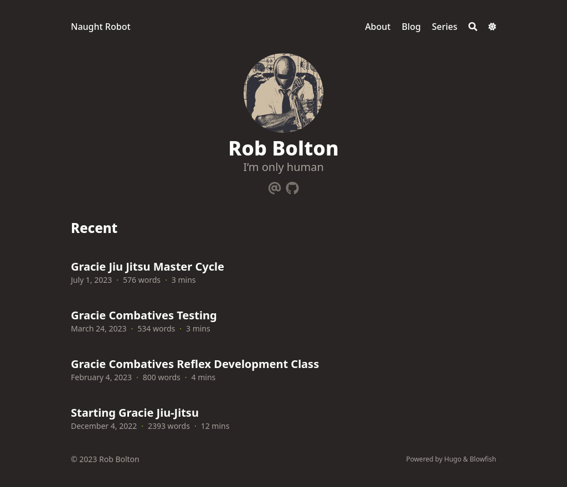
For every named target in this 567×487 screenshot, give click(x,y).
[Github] (292, 186)
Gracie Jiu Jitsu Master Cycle (147, 266)
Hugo (452, 459)
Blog (410, 26)
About (377, 26)
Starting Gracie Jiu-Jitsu (135, 412)
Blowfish (483, 459)
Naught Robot (101, 26)
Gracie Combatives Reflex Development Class (195, 363)
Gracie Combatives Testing (144, 315)
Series (444, 26)
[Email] (275, 186)
